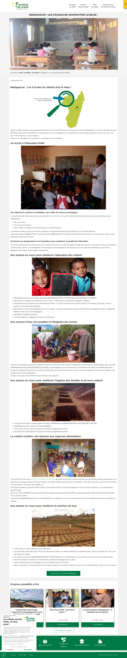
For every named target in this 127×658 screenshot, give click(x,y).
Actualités (27, 72)
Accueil (21, 72)
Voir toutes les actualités (63, 630)
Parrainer (72, 6)
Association (35, 72)
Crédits (115, 655)
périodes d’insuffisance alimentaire (42, 479)
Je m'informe (62, 625)
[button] (3, 655)
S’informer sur (108, 6)
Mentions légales (22, 655)
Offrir (94, 6)
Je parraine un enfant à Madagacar (63, 573)
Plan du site (13, 655)
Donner (83, 6)
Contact (31, 655)
